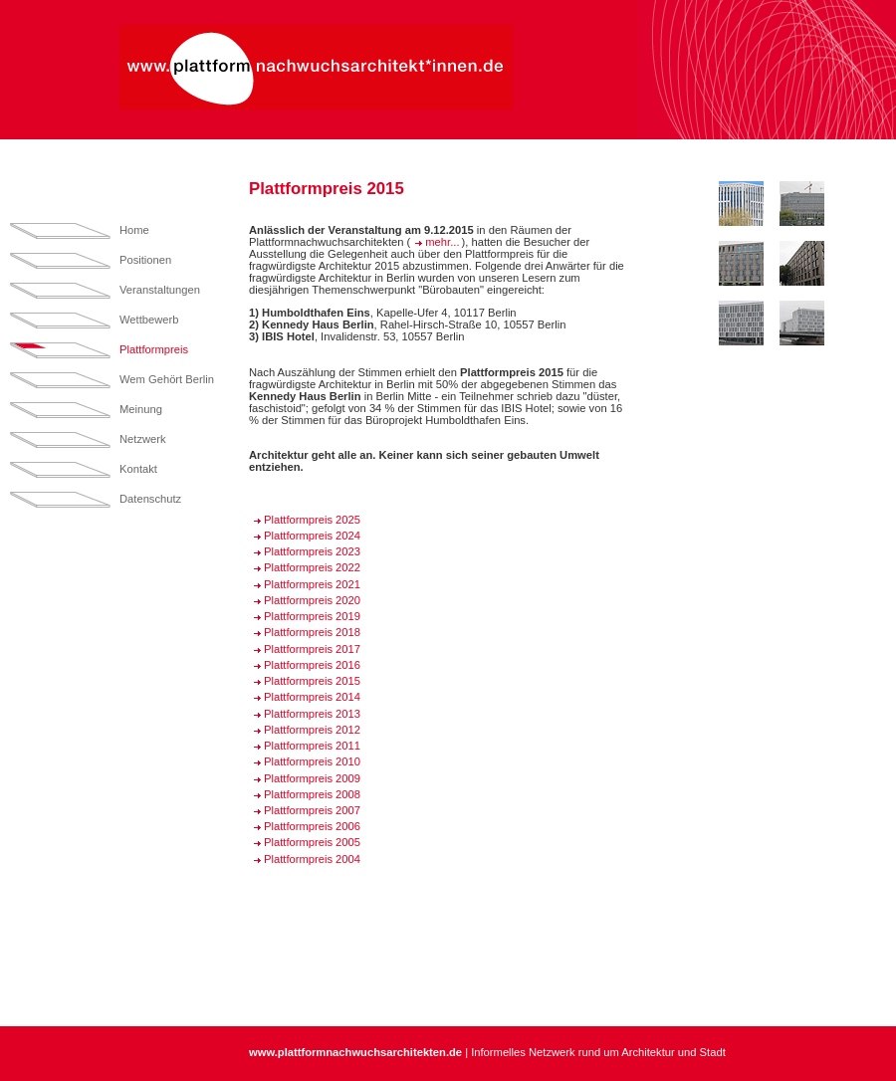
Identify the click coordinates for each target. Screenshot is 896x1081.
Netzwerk (142, 439)
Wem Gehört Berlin (166, 379)
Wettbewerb (149, 319)
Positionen (145, 260)
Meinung (140, 409)
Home (134, 230)
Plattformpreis (153, 349)
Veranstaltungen (159, 290)
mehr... (442, 242)
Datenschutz (150, 499)
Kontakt (138, 469)
